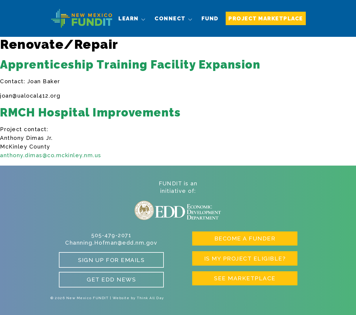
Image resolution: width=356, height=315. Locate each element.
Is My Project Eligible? (245, 258)
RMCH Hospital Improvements (90, 112)
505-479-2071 (111, 235)
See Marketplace (245, 278)
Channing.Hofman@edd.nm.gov (111, 243)
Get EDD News (111, 279)
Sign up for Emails (111, 260)
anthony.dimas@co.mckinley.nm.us (50, 155)
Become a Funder (245, 238)
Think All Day (150, 298)
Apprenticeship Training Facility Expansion (130, 64)
